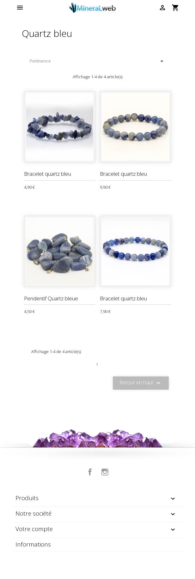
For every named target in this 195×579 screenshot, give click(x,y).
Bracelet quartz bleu (47, 173)
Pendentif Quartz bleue (51, 298)
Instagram (105, 472)
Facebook (90, 472)
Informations (33, 544)
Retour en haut (140, 383)
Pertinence (98, 61)
